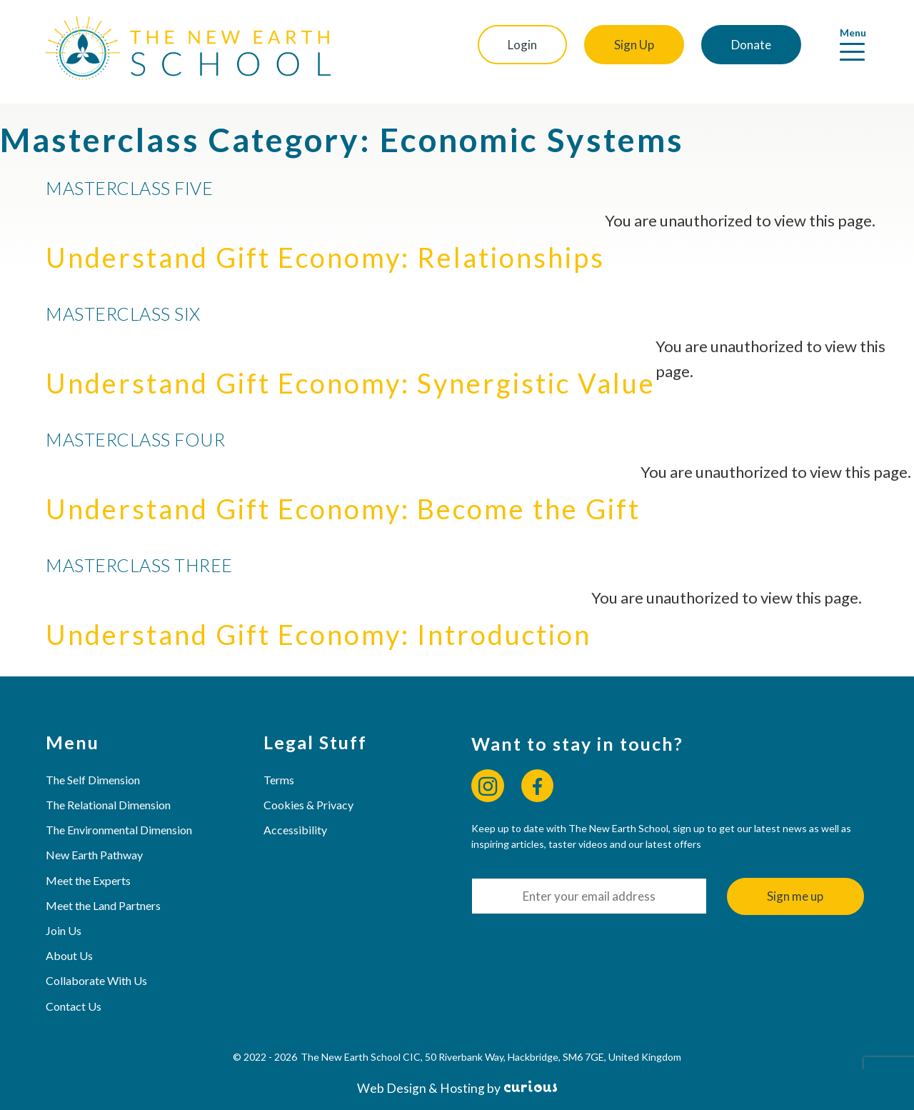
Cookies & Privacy (308, 804)
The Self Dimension (93, 779)
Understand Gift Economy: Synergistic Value (351, 382)
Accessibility (295, 829)
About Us (69, 955)
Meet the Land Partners (103, 905)
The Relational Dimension (108, 804)
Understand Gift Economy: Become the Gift (343, 508)
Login (522, 44)
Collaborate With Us (96, 980)
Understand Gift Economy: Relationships (325, 257)
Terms (278, 779)
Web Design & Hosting (421, 1088)
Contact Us (73, 1006)
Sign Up (634, 44)
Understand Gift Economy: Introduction (318, 634)
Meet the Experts (88, 880)
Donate (751, 44)
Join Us (63, 930)
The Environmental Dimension (119, 829)
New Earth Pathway (94, 854)
